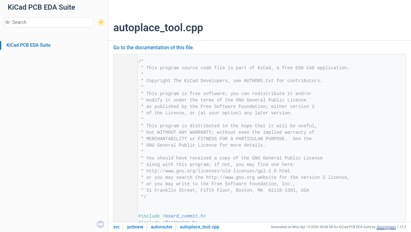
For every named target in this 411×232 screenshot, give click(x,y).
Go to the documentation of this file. (153, 48)
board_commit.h (184, 216)
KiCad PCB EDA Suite (28, 45)
